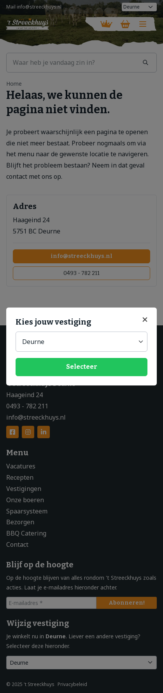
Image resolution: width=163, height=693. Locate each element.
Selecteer (81, 366)
